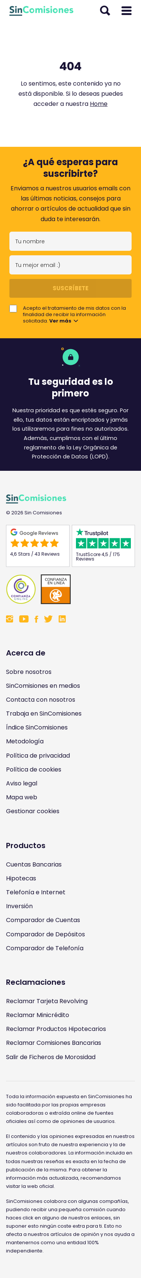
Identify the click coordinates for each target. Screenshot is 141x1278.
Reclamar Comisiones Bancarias (53, 1042)
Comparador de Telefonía (44, 948)
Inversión (19, 906)
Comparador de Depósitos (45, 934)
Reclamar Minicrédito (37, 1015)
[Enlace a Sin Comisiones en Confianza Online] (70, 589)
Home (99, 103)
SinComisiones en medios (43, 685)
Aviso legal (21, 783)
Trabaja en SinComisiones (44, 713)
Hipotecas (21, 878)
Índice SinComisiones (37, 727)
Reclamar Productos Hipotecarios (56, 1029)
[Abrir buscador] (105, 11)
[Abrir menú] (126, 11)
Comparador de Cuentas (43, 920)
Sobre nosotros (29, 672)
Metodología (25, 741)
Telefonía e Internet (35, 892)
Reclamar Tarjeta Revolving (47, 1001)
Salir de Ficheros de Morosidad (51, 1057)
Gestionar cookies (32, 811)
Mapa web (21, 797)
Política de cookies (33, 769)
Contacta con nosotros (40, 699)
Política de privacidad (38, 755)
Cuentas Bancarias (34, 864)
